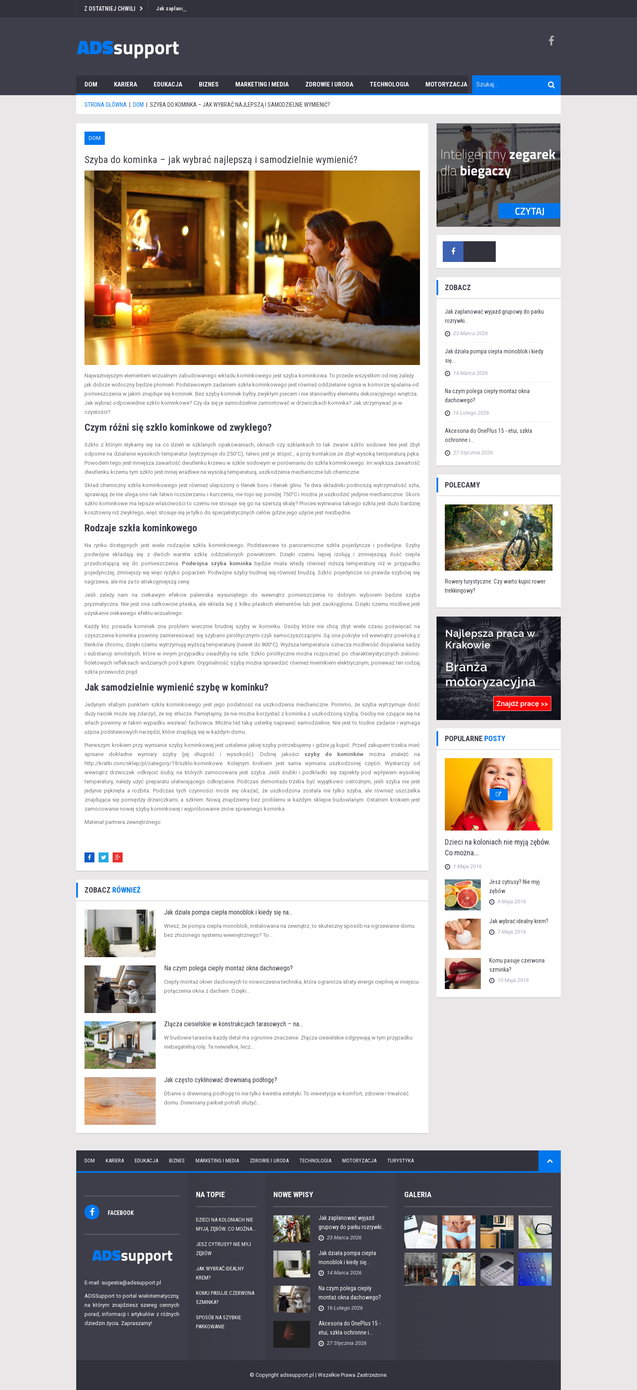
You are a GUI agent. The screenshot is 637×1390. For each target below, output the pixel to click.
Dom (90, 84)
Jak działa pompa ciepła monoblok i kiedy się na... (228, 912)
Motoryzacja (446, 84)
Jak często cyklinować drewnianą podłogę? (220, 1080)
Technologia (389, 84)
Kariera (125, 84)
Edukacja (168, 84)
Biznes (209, 84)
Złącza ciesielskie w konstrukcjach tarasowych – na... (233, 1024)
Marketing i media (262, 84)
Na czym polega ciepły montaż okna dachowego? (228, 968)
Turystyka (400, 1160)
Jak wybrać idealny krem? (518, 921)
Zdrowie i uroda (329, 84)
